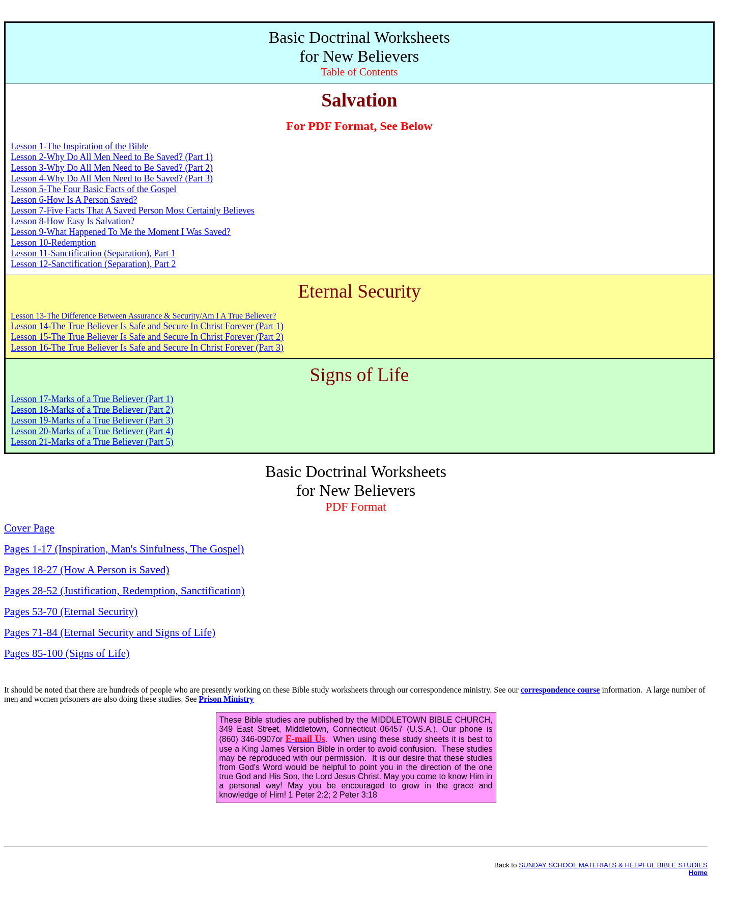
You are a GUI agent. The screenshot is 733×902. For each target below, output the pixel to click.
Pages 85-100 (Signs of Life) (66, 653)
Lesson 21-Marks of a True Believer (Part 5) (92, 442)
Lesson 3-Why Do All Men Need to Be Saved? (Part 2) (112, 168)
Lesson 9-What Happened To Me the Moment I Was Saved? (121, 232)
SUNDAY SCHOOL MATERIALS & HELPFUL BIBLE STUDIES (613, 865)
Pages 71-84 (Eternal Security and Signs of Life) (109, 632)
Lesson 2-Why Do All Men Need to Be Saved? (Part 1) (112, 157)
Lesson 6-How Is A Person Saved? (74, 200)
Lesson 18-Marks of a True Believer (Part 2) (92, 410)
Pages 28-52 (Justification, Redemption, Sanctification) (124, 591)
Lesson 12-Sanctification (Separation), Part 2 (93, 264)
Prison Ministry (226, 699)
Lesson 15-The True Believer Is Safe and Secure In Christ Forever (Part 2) (147, 337)
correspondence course (560, 689)
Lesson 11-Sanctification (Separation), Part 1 (93, 253)
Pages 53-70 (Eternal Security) (70, 611)
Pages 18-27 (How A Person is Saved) (87, 570)
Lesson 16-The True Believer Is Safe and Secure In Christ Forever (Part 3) (147, 347)
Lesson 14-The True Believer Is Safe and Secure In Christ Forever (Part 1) (147, 326)
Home (698, 873)
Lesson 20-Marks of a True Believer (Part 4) (92, 431)
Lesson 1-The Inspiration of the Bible (79, 146)
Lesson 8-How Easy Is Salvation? (72, 221)
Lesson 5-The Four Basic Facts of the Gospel (93, 189)
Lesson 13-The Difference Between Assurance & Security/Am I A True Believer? (143, 315)
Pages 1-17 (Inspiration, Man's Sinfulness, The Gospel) (124, 549)
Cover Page (29, 528)
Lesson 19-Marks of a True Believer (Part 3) (92, 420)
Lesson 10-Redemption (53, 242)
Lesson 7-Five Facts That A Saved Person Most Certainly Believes (133, 210)
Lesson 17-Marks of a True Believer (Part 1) (92, 399)
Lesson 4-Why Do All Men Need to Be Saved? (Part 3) (112, 178)
